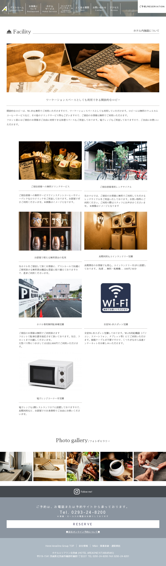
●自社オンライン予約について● (83, 531)
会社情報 (83, 545)
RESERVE (83, 524)
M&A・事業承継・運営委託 (106, 545)
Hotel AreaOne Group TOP (60, 545)
